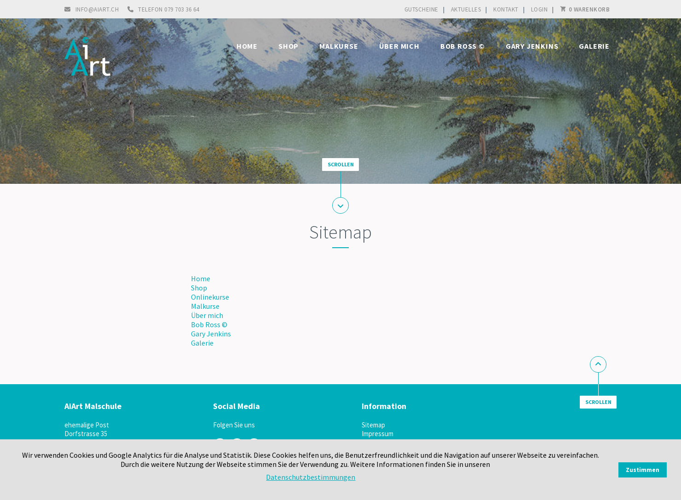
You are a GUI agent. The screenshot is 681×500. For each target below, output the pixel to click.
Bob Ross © (462, 46)
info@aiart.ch (97, 9)
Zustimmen (642, 470)
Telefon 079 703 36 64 (168, 9)
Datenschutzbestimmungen (310, 477)
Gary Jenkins (532, 46)
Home (247, 46)
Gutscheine (421, 9)
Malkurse (338, 46)
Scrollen (341, 164)
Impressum (377, 433)
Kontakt (506, 9)
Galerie (594, 46)
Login (539, 9)
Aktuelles (466, 9)
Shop (288, 46)
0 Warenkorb (589, 9)
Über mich (399, 46)
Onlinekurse (210, 296)
